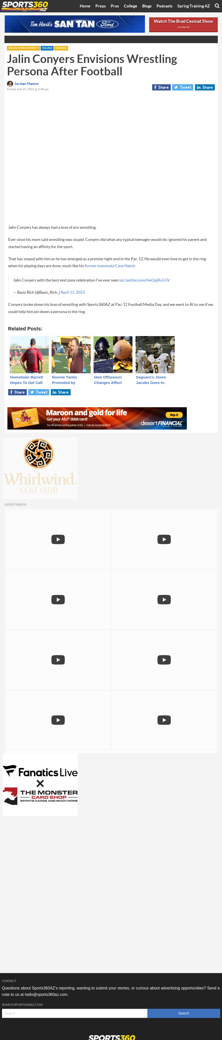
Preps (100, 6)
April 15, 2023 (73, 292)
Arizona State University (23, 48)
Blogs (147, 6)
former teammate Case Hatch (110, 266)
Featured (61, 48)
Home (85, 6)
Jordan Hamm (23, 84)
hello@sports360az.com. (46, 994)
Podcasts (164, 6)
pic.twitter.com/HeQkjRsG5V (145, 280)
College (130, 6)
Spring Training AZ (193, 6)
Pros (115, 6)
